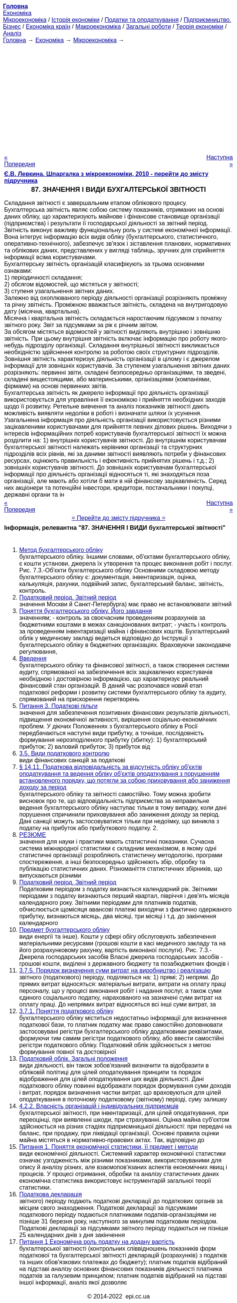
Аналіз (12, 33)
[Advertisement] (118, 96)
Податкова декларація (50, 1194)
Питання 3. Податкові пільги (58, 706)
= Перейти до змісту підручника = (119, 518)
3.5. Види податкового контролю (64, 753)
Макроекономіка (98, 26)
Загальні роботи (148, 26)
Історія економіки (76, 20)
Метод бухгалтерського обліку (61, 550)
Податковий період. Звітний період (67, 597)
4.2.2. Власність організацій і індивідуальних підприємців (99, 1106)
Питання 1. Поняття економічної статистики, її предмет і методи (108, 1147)
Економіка (17, 13)
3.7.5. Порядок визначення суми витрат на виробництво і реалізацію (115, 970)
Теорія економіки (199, 26)
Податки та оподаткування (142, 20)
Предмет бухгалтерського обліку (64, 930)
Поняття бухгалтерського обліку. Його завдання (85, 611)
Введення (32, 658)
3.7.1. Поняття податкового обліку (66, 1011)
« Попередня (19, 160)
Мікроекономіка (24, 20)
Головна (14, 40)
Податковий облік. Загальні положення (73, 1058)
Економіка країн (48, 26)
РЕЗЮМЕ (32, 835)
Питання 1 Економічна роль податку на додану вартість (97, 1242)
